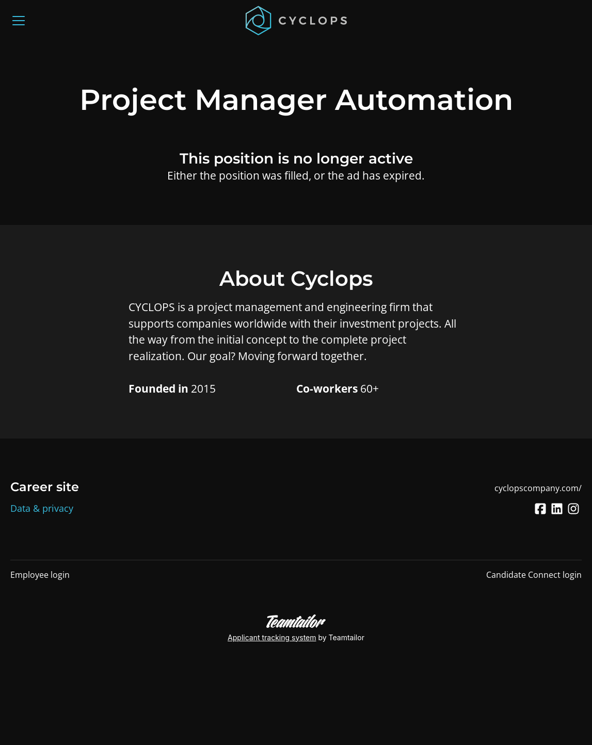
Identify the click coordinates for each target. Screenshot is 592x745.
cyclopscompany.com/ (538, 488)
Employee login (40, 574)
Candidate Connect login (534, 574)
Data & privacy (41, 508)
